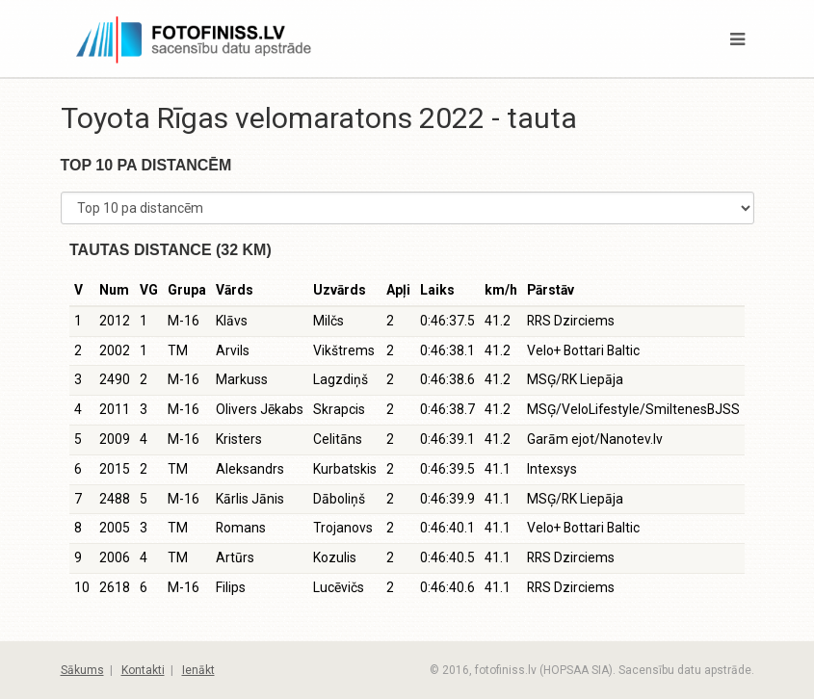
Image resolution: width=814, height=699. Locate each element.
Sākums (82, 670)
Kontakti (143, 670)
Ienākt (198, 670)
